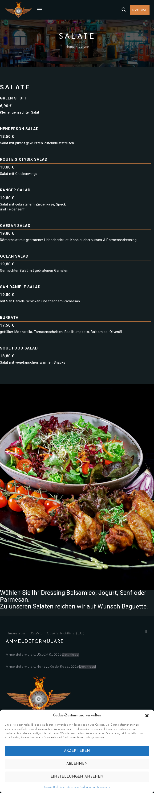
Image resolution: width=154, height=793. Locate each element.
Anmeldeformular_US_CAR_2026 (34, 655)
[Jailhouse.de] (18, 10)
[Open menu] (40, 10)
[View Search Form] (123, 9)
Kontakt (139, 9)
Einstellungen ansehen (77, 777)
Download (70, 655)
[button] (147, 715)
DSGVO (36, 633)
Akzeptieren (77, 751)
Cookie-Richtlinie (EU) (66, 633)
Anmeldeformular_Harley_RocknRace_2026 (42, 667)
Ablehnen (77, 764)
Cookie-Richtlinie (54, 787)
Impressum (103, 787)
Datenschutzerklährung (81, 787)
